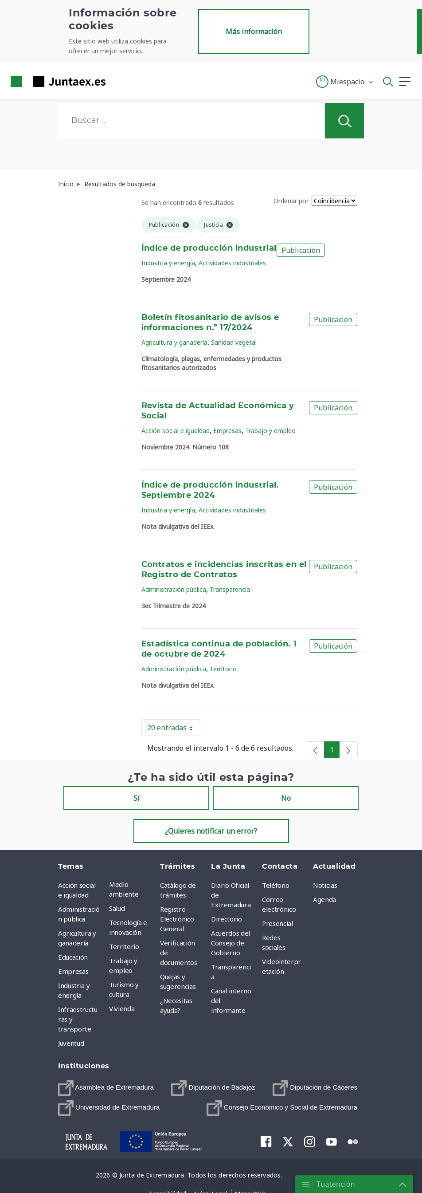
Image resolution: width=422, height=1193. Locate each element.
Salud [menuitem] (117, 908)
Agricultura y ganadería (174, 342)
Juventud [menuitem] (71, 1043)
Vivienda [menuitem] (121, 1008)
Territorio (223, 669)
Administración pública (173, 589)
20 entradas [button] (173, 729)
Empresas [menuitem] (73, 971)
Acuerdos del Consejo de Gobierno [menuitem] (230, 943)
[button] (345, 81)
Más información (254, 31)
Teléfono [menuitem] (275, 885)
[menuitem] (106, 1088)
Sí (136, 798)
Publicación (300, 250)
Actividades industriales (232, 263)
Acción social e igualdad (175, 430)
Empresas (227, 430)
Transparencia (230, 589)
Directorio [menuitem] (226, 918)
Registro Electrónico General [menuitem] (177, 919)
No (286, 798)
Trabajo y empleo (270, 430)
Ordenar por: (292, 201)
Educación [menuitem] (73, 957)
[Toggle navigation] (118, 81)
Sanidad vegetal (234, 342)
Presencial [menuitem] (277, 923)
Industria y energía (168, 263)
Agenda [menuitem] (324, 899)
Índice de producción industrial (209, 248)
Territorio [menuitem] (124, 946)
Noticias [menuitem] (325, 885)
